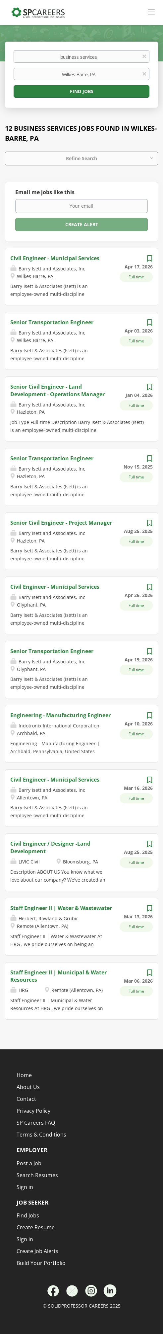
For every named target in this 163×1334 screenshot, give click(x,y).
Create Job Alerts (37, 1251)
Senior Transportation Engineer (51, 322)
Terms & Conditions (41, 1134)
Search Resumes (37, 1175)
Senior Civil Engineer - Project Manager (61, 522)
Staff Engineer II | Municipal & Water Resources (58, 976)
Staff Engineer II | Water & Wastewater (61, 908)
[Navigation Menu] (151, 12)
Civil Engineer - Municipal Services (54, 258)
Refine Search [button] (81, 158)
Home (24, 1075)
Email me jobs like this (45, 192)
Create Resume (36, 1227)
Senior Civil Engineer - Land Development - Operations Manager (57, 390)
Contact (26, 1099)
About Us (28, 1087)
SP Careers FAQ (36, 1122)
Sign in (25, 1239)
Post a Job (29, 1163)
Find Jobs (81, 91)
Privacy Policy (33, 1110)
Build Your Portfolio (41, 1263)
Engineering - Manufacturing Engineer (60, 715)
